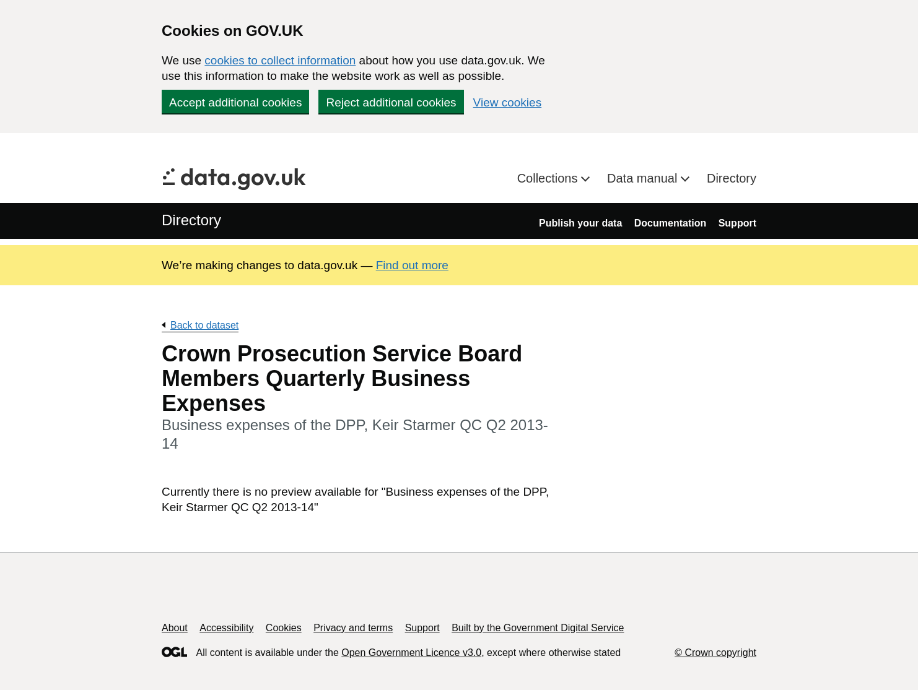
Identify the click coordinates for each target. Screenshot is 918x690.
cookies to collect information (280, 60)
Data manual (644, 178)
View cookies (507, 102)
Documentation (670, 223)
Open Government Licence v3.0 (411, 652)
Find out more (412, 265)
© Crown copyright (715, 652)
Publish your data (580, 223)
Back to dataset (204, 325)
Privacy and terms (353, 628)
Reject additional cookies (391, 102)
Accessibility (226, 628)
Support (737, 223)
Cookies (284, 628)
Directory (731, 178)
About (175, 628)
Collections (549, 178)
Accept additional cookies (235, 102)
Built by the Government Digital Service (538, 628)
